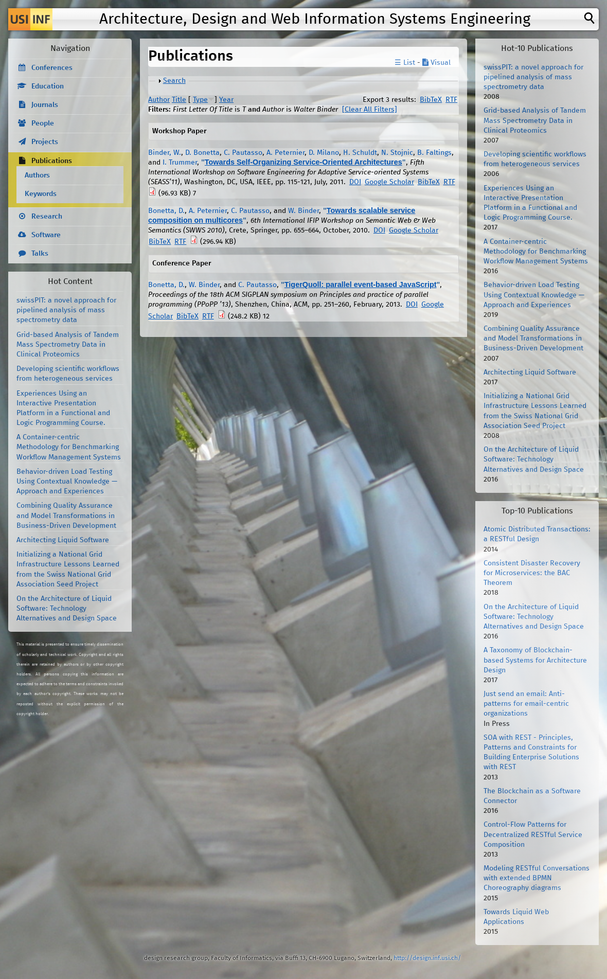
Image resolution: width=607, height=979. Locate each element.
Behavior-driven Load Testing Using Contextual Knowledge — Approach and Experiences (66, 481)
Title (179, 99)
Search (174, 80)
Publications (51, 161)
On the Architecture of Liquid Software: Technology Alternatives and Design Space (66, 608)
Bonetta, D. (166, 211)
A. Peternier (285, 152)
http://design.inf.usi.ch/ (427, 958)
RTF (451, 99)
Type (200, 99)
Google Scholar (389, 182)
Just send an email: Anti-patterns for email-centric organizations (526, 703)
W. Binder (303, 211)
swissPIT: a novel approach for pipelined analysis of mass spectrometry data (66, 310)
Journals (44, 105)
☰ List (405, 62)
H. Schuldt (360, 152)
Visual (436, 62)
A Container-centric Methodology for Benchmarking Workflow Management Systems (68, 447)
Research (46, 216)
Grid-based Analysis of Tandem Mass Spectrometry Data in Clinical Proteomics (67, 344)
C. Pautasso (243, 152)
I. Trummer (180, 162)
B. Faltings (434, 152)
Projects (44, 142)
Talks (39, 253)
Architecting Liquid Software (62, 540)
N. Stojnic (397, 152)
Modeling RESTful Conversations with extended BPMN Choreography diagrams (537, 878)
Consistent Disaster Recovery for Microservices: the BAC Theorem (532, 573)
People (42, 123)
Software (46, 235)
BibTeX (431, 99)
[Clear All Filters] (369, 109)
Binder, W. (164, 152)
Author (159, 99)
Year (226, 99)
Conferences (52, 68)
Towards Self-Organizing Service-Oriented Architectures (303, 162)
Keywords (41, 194)
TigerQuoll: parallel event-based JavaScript (360, 284)
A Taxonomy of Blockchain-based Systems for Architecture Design (535, 660)
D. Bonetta (202, 152)
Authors (37, 175)
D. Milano (324, 152)
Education (47, 86)
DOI (355, 182)
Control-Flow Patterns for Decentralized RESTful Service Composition (533, 834)
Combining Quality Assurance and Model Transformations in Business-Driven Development (66, 515)
